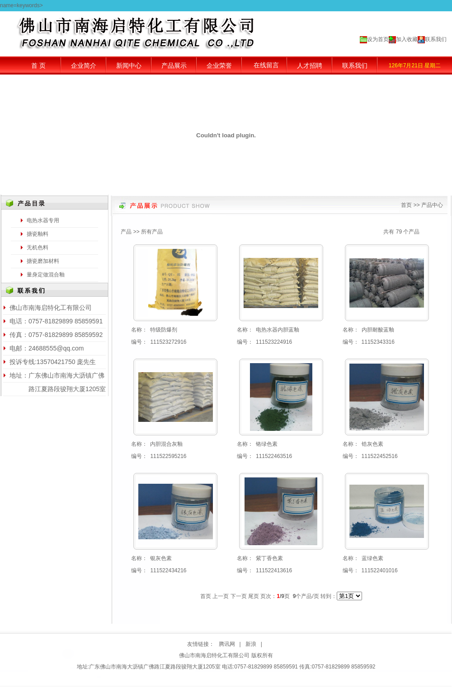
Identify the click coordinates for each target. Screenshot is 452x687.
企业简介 (83, 65)
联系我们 (436, 39)
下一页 (239, 596)
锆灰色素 (372, 444)
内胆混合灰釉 (166, 444)
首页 (406, 205)
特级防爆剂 (163, 330)
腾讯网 (227, 644)
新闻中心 (128, 65)
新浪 (250, 644)
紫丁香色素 (269, 558)
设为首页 (378, 39)
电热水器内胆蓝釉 (277, 330)
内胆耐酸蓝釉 (378, 330)
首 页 (38, 65)
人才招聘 (309, 65)
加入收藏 (407, 39)
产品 (126, 232)
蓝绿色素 (372, 558)
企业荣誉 (219, 65)
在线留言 (266, 65)
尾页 (253, 596)
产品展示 (174, 65)
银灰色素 (161, 558)
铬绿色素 (267, 444)
